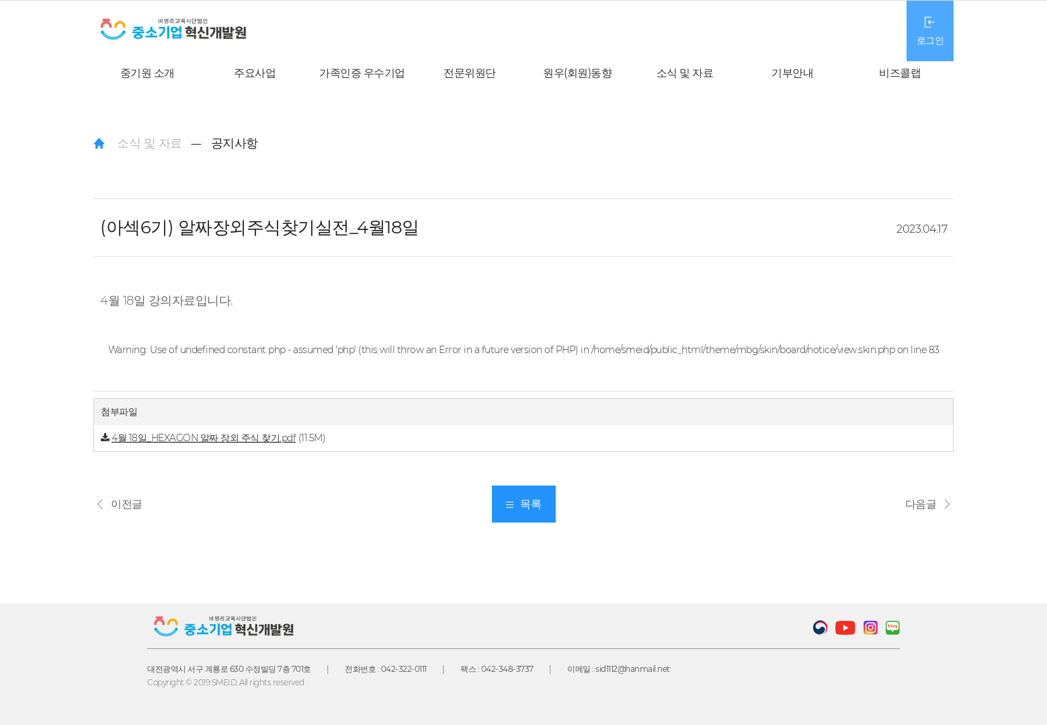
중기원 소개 (147, 73)
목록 (523, 504)
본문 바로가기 (0, 0)
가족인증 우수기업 (362, 73)
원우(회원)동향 (577, 73)
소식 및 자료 (685, 73)
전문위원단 (470, 73)
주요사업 (255, 73)
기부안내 (792, 73)
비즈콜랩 (900, 73)
